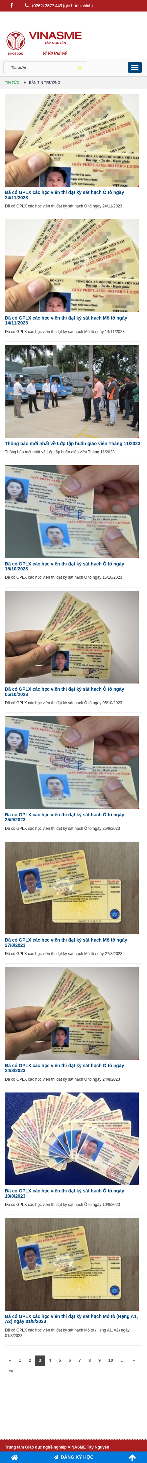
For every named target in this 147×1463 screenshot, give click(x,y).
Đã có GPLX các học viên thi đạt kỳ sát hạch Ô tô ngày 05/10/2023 (64, 691)
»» (11, 1370)
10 (110, 1360)
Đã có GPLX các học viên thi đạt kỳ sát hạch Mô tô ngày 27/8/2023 (66, 942)
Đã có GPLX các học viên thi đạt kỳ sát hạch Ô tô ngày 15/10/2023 (64, 566)
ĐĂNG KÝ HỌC (74, 1457)
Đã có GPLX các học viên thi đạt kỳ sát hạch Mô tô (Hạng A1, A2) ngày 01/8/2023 (71, 1319)
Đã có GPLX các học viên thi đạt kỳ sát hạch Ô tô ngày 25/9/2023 (64, 817)
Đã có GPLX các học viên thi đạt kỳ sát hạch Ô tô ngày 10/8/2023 (64, 1193)
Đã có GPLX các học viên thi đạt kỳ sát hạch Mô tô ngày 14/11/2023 (66, 320)
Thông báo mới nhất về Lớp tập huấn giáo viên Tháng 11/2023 (72, 443)
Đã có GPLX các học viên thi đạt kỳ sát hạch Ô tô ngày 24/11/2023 (64, 195)
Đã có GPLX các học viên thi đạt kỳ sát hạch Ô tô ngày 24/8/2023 (64, 1068)
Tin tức (12, 82)
